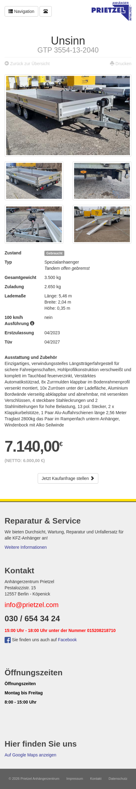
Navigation (21, 11)
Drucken (123, 63)
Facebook (67, 639)
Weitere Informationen (26, 547)
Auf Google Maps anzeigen (30, 754)
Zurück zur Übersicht (30, 63)
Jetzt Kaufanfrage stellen (68, 478)
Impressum (74, 778)
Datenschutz (118, 778)
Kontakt (95, 778)
